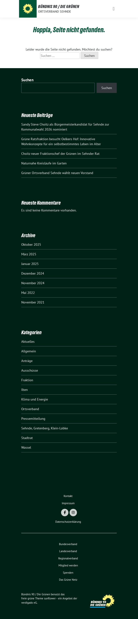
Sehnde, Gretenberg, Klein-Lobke (44, 428)
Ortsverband (30, 409)
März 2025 (28, 254)
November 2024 (32, 283)
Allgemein (28, 351)
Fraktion (27, 380)
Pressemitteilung (33, 418)
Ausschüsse (29, 370)
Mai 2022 (28, 293)
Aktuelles (28, 341)
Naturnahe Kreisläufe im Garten (44, 163)
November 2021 (32, 302)
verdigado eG (29, 602)
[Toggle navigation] (113, 9)
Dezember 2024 (32, 273)
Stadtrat (27, 438)
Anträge (27, 361)
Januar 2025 (30, 264)
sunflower (50, 598)
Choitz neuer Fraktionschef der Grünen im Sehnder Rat (60, 153)
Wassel (26, 447)
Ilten (24, 390)
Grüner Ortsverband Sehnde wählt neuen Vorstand (57, 173)
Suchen (27, 79)
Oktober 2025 (31, 244)
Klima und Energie (34, 399)
